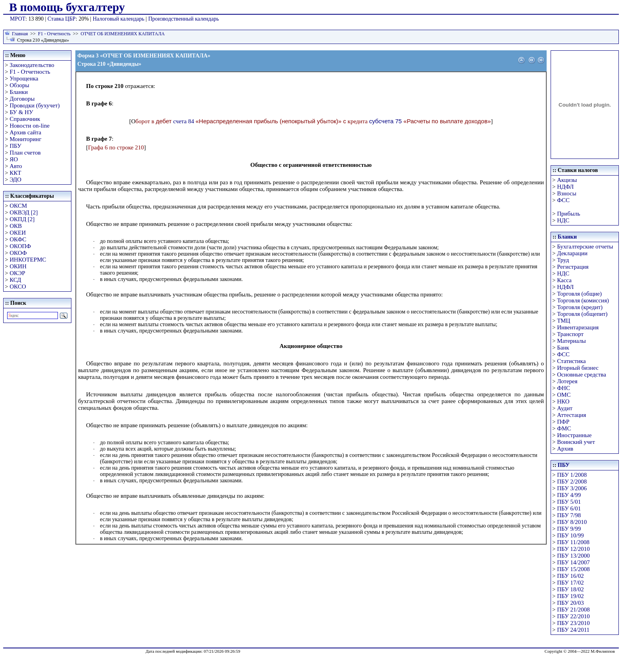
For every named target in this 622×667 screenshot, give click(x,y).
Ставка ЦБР (62, 19)
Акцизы (567, 180)
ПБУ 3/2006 (572, 488)
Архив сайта (25, 132)
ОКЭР (17, 273)
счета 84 (183, 121)
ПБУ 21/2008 (573, 609)
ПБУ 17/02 (570, 582)
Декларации (572, 253)
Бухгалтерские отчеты (585, 246)
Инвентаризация (578, 327)
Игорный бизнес (578, 368)
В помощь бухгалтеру (67, 6)
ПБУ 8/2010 (572, 522)
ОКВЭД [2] (24, 212)
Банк (563, 347)
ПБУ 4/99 (569, 495)
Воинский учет (576, 442)
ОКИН (18, 266)
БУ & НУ (21, 112)
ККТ (15, 173)
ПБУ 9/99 (569, 529)
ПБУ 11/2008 (573, 542)
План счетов (25, 152)
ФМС (564, 428)
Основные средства (581, 374)
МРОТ (17, 19)
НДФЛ (565, 186)
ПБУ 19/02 (570, 596)
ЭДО (15, 179)
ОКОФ (18, 253)
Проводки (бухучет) (35, 105)
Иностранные (574, 435)
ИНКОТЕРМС (28, 259)
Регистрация (573, 267)
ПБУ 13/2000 (573, 555)
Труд (563, 260)
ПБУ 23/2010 (573, 623)
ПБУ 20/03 (570, 603)
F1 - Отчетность (54, 33)
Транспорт (570, 334)
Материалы (571, 341)
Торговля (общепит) (582, 314)
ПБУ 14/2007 (573, 562)
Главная (20, 33)
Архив (565, 448)
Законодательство (32, 65)
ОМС (563, 395)
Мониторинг (25, 139)
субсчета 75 (385, 121)
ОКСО (18, 286)
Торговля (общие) (579, 293)
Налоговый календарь (118, 19)
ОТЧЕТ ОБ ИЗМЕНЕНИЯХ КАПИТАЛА (123, 33)
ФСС (563, 200)
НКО (563, 401)
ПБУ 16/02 (570, 576)
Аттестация (571, 415)
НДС (563, 220)
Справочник (25, 119)
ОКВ (16, 226)
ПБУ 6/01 (569, 508)
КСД (15, 280)
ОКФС (18, 239)
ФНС (563, 388)
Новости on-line (30, 125)
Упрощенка (24, 78)
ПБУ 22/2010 (573, 616)
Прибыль (568, 213)
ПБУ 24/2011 (573, 630)
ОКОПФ (20, 246)
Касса (564, 280)
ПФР (563, 422)
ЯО (14, 159)
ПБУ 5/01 (569, 502)
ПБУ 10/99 (570, 535)
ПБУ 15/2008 (573, 569)
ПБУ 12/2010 (573, 549)
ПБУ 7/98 (569, 515)
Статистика (571, 361)
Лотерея (567, 381)
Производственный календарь (183, 19)
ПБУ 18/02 (570, 589)
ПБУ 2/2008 (572, 481)
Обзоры (19, 85)
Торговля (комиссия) (583, 300)
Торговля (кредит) (580, 307)
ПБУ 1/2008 (572, 475)
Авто (16, 166)
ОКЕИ (18, 232)
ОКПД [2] (22, 219)
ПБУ (15, 146)
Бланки (19, 92)
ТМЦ (563, 320)
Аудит (564, 408)
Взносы (566, 193)
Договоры (22, 99)
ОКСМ (18, 206)
